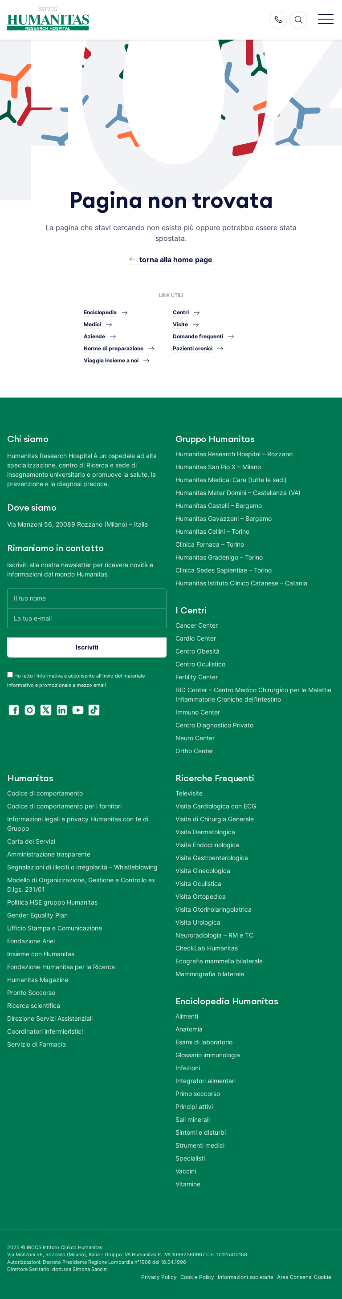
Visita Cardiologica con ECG (215, 806)
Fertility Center (196, 677)
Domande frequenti (198, 336)
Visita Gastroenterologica (211, 857)
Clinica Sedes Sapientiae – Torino (223, 570)
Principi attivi (194, 1106)
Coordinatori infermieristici (45, 1031)
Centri (181, 312)
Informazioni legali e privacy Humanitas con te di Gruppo (77, 823)
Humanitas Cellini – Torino (212, 531)
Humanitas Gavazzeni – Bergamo (223, 518)
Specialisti (190, 1158)
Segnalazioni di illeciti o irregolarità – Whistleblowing (82, 867)
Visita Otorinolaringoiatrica (213, 909)
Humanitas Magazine (37, 979)
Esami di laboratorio (203, 1042)
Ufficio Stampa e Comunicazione (54, 928)
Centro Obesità (197, 651)
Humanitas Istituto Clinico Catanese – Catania (241, 583)
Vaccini (185, 1171)
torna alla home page (175, 259)
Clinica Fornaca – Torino (209, 544)
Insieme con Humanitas (40, 954)
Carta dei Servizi (31, 841)
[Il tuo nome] (87, 598)
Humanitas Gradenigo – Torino (219, 557)
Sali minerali (192, 1119)
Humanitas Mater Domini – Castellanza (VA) (238, 492)
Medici (92, 324)
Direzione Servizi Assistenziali (50, 1018)
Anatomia (189, 1029)
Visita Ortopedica (200, 896)
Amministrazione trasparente (48, 854)
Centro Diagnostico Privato (214, 725)
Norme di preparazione (113, 348)
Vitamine (187, 1184)
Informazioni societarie (245, 1277)
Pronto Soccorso (31, 992)
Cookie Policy (197, 1277)
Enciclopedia (100, 312)
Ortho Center (194, 751)
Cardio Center (195, 638)
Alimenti (186, 1016)
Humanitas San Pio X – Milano (218, 467)
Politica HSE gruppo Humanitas (52, 902)
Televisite (189, 793)
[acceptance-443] (10, 675)
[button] (326, 19)
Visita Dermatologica (205, 832)
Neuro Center (195, 738)
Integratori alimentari (205, 1080)
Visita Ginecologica (202, 870)
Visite (180, 324)
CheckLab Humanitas (206, 948)
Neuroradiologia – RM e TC (214, 935)
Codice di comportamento (45, 793)
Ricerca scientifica (33, 1005)
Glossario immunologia (207, 1055)
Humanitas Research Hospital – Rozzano (234, 454)
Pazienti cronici (192, 348)
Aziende (94, 336)
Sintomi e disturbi (200, 1132)
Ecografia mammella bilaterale (219, 961)
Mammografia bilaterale (209, 974)
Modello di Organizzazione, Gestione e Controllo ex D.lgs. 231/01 (81, 884)
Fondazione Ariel (31, 941)
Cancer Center (196, 625)
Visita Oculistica (198, 883)
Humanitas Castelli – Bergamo (218, 505)
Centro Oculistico (200, 664)
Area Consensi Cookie (304, 1277)
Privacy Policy (159, 1277)
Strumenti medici (199, 1145)
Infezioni (187, 1068)
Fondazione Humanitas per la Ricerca (61, 966)
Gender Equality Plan (37, 915)
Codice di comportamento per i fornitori (64, 806)
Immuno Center (197, 712)
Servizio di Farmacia (36, 1044)
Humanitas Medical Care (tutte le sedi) (231, 479)
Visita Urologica (197, 922)
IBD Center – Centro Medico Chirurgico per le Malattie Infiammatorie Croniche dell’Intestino (253, 694)
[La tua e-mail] (87, 618)
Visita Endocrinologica (207, 844)
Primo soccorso (197, 1093)
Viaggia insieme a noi (111, 360)
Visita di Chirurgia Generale (214, 819)
